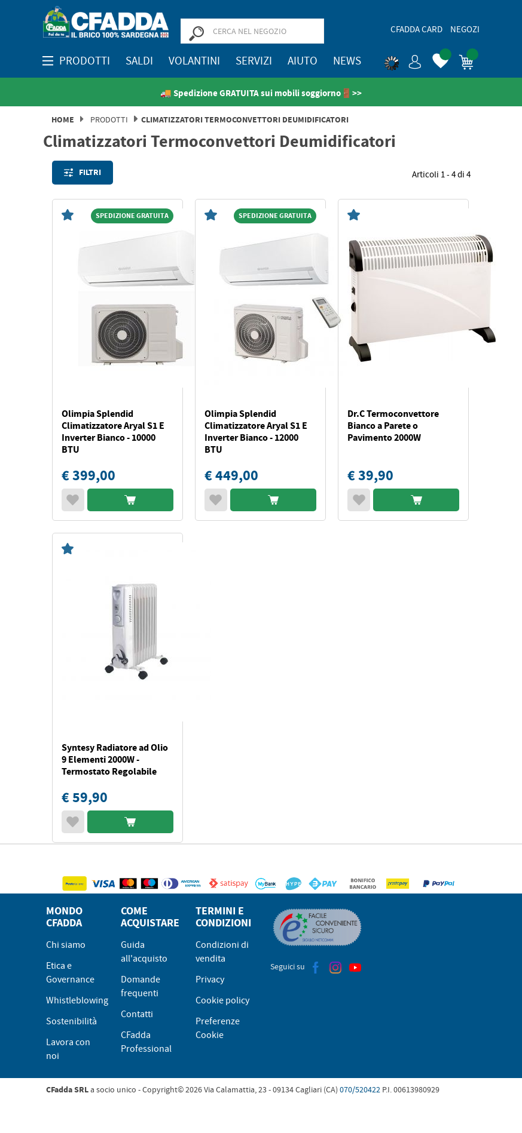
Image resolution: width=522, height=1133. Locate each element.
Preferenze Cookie (218, 1028)
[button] (403, 60)
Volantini (194, 61)
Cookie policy (222, 1000)
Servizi (254, 61)
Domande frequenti (140, 986)
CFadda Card (416, 29)
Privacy (210, 979)
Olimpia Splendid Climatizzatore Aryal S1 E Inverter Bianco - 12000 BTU (255, 431)
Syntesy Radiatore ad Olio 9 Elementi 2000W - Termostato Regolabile (115, 759)
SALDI (139, 61)
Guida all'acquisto (144, 952)
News (347, 61)
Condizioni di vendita (222, 952)
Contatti (137, 1014)
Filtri (82, 173)
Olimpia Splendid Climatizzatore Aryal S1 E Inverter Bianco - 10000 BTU (113, 431)
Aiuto (303, 61)
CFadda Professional (146, 1042)
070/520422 (360, 1089)
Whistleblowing (77, 1000)
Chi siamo (66, 945)
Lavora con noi (68, 1049)
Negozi (465, 29)
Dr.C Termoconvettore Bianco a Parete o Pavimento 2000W (393, 425)
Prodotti (109, 119)
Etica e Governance (70, 972)
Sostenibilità (71, 1021)
